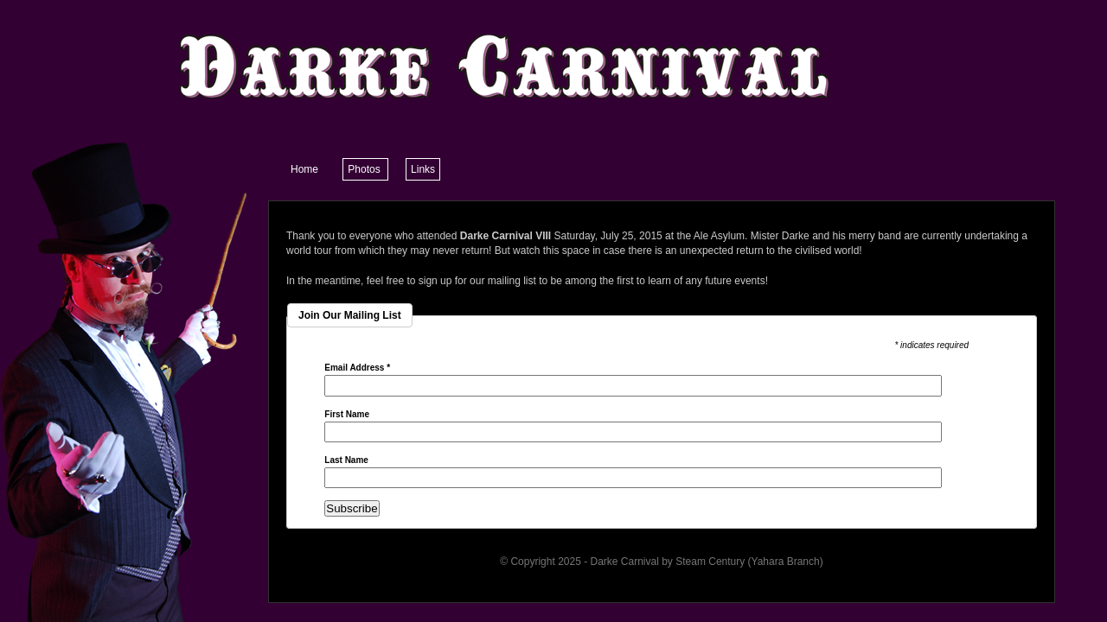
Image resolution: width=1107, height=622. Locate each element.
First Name (346, 414)
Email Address (357, 368)
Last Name (346, 460)
